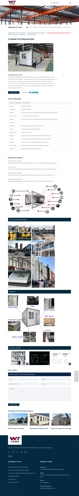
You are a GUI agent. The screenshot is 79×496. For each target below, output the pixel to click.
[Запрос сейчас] (13, 92)
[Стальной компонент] (32, 34)
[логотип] (12, 3)
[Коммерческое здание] (13, 34)
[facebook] (13, 452)
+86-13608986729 (44, 482)
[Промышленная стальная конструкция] (17, 32)
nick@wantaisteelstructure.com (47, 488)
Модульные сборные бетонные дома (61, 428)
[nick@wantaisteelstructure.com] (76, 376)
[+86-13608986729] (76, 373)
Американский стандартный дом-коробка (41, 428)
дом (30, 27)
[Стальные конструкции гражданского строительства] (59, 32)
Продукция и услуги (38, 27)
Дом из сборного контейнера (16, 428)
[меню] (70, 2)
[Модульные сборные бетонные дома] (61, 419)
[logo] (15, 440)
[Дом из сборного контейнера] (18, 419)
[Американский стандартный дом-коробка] (39, 419)
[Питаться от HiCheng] (9, 452)
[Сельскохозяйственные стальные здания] (36, 32)
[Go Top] (76, 379)
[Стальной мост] (22, 34)
